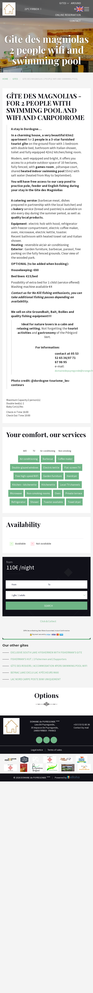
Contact (75, 20)
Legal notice (37, 749)
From (14, 584)
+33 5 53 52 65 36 (80, 724)
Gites (64, 3)
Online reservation (68, 14)
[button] (28, 9)
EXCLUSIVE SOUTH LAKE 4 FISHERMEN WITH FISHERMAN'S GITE (46, 652)
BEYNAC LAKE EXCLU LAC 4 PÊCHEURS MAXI (35, 672)
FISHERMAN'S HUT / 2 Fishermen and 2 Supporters (38, 659)
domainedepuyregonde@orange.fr (74, 370)
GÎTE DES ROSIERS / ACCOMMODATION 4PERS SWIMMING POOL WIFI (49, 665)
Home (5, 78)
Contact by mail (79, 727)
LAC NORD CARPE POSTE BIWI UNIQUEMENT (36, 679)
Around (76, 3)
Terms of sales (55, 749)
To (49, 584)
